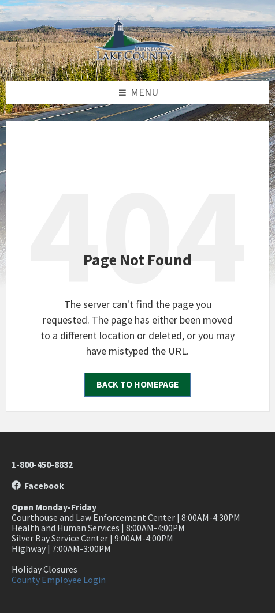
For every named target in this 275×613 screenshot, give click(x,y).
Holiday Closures (44, 569)
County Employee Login (59, 579)
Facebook (38, 485)
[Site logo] (137, 56)
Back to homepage (137, 384)
